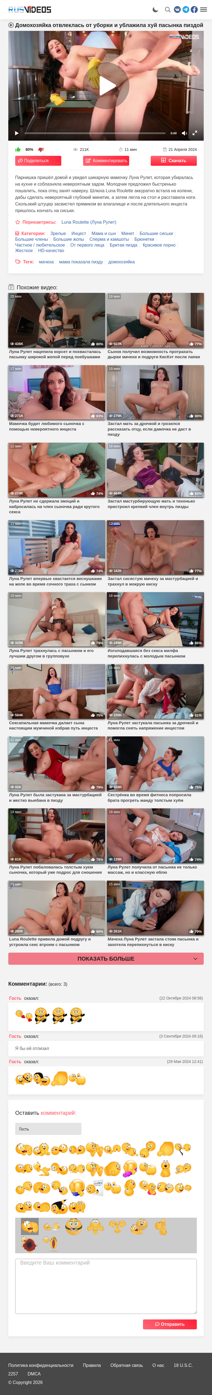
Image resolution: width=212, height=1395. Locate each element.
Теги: (28, 262)
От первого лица (87, 245)
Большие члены (31, 239)
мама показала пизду (81, 262)
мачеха (46, 262)
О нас (158, 1365)
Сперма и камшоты (109, 239)
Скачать (177, 160)
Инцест (78, 233)
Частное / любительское (40, 245)
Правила (92, 1365)
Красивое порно (159, 245)
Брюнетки (144, 239)
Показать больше (106, 959)
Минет (127, 233)
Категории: (33, 233)
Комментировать (110, 160)
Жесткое (24, 250)
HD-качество (51, 250)
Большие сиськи (156, 233)
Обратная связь (126, 1365)
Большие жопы (68, 239)
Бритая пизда (123, 245)
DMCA (34, 1374)
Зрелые (58, 233)
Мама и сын (104, 233)
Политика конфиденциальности (40, 1365)
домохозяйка (121, 262)
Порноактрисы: (39, 222)
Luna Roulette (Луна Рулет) (89, 222)
